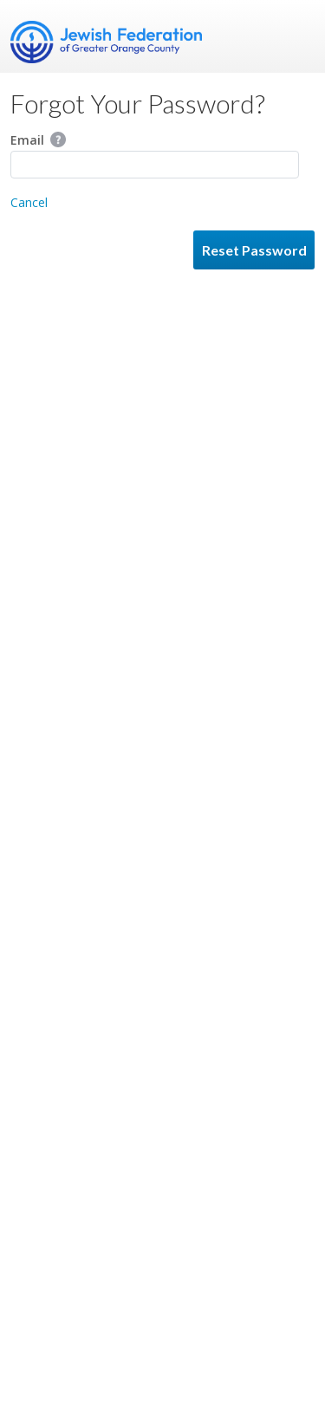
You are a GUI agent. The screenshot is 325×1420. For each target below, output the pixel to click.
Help (58, 139)
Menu (295, 36)
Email (38, 140)
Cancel (29, 202)
